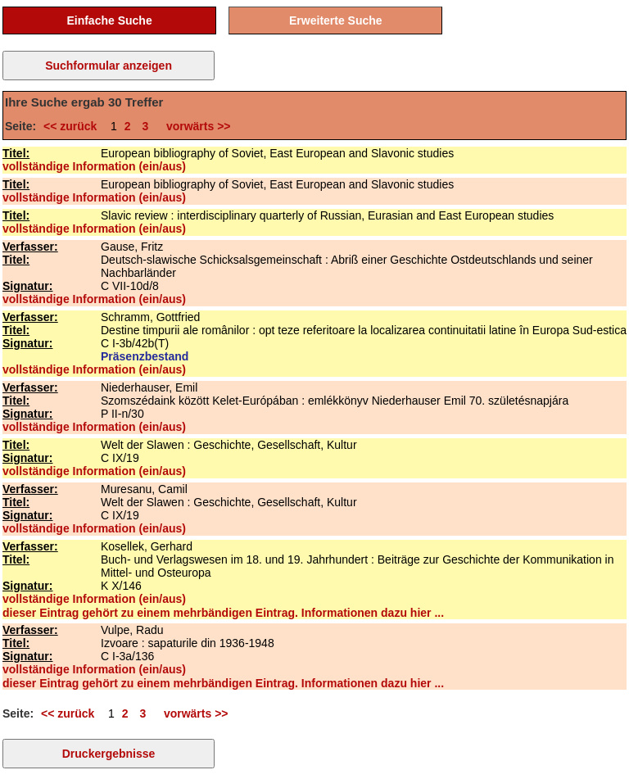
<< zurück (73, 126)
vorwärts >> (195, 126)
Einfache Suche (109, 20)
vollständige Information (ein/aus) (94, 166)
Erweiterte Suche (335, 20)
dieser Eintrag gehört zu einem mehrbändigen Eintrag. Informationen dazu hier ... (223, 612)
